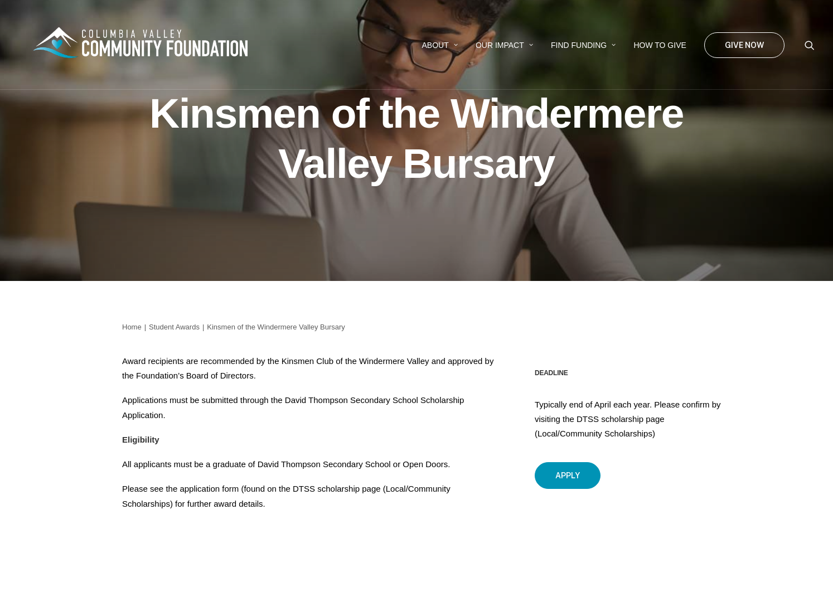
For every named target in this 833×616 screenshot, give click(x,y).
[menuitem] (440, 45)
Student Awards (174, 327)
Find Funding (583, 45)
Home (132, 327)
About (440, 45)
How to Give (659, 45)
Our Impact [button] (504, 45)
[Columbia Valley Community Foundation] (145, 45)
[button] (810, 45)
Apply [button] (567, 475)
